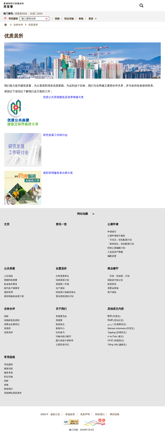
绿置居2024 (21, 13)
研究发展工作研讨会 (55, 135)
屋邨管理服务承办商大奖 (58, 172)
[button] (141, 5)
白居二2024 (36, 13)
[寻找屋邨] (47, 19)
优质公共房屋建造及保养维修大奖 (63, 97)
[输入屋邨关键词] (34, 19)
